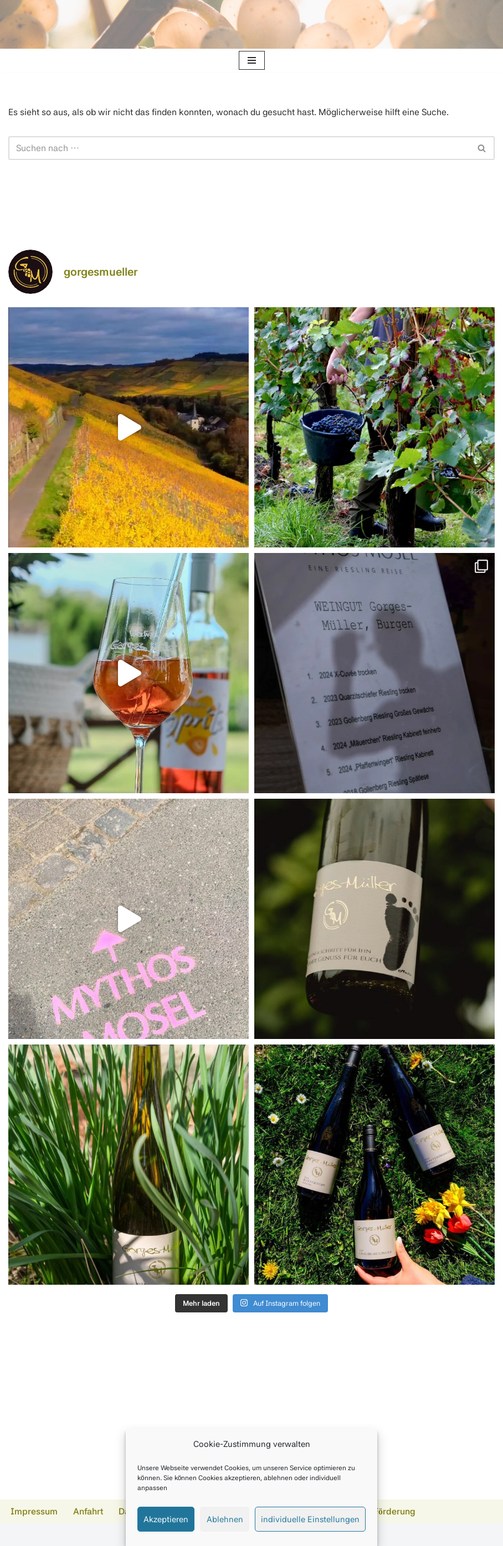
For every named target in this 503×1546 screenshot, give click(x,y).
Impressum (34, 1511)
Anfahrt (88, 1511)
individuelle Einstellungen (310, 1519)
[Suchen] (239, 148)
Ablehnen (225, 1519)
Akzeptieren (165, 1519)
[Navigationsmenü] (252, 60)
